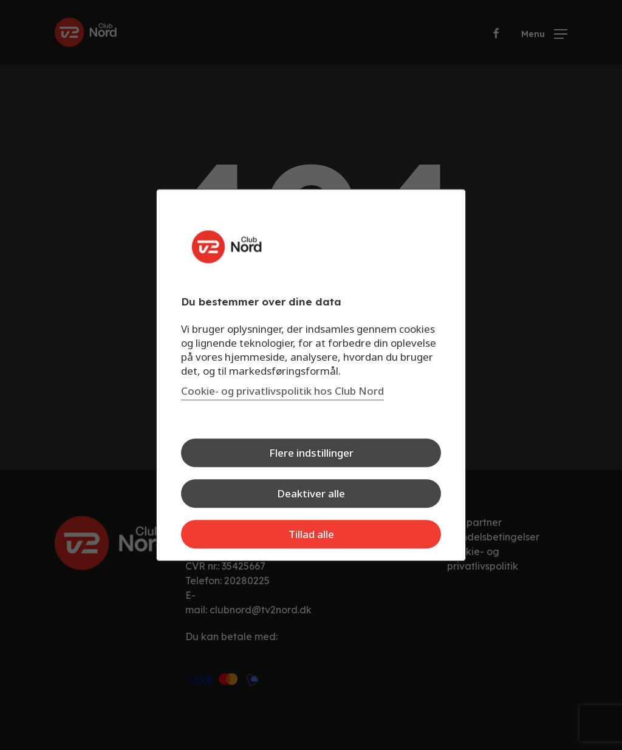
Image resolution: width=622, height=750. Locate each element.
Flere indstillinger (311, 453)
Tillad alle (311, 534)
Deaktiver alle (311, 493)
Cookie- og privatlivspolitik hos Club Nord (282, 391)
